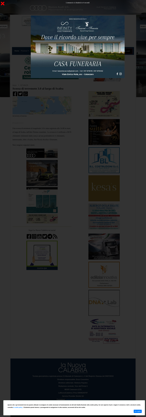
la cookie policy (18, 407)
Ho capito (138, 411)
